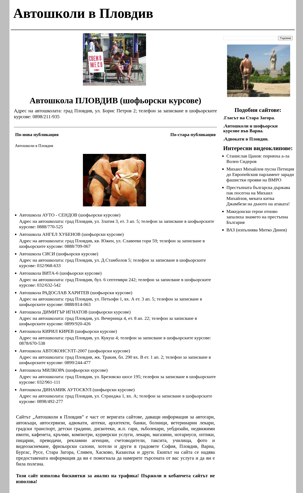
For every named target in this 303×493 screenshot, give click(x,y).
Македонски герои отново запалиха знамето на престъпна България (257, 217)
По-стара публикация (193, 134)
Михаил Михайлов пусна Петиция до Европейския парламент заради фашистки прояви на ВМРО (260, 174)
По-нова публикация (36, 134)
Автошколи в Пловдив (83, 13)
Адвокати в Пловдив (246, 139)
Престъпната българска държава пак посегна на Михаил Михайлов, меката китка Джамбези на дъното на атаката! (258, 195)
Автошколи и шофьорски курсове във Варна (250, 128)
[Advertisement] (114, 62)
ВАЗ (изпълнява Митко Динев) (256, 229)
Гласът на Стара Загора (249, 117)
